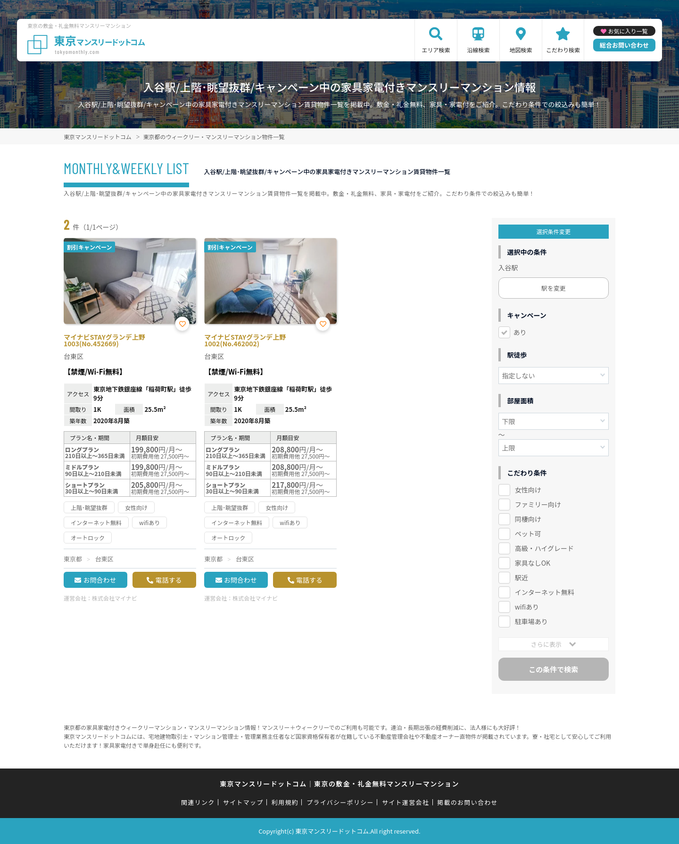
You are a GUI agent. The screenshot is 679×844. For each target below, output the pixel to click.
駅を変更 (553, 288)
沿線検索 (478, 50)
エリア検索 (436, 50)
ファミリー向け (538, 504)
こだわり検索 (563, 50)
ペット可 (528, 533)
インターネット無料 (544, 592)
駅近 (521, 577)
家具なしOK (532, 563)
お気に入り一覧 (627, 31)
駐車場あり (531, 621)
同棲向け (528, 519)
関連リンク (198, 802)
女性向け (528, 489)
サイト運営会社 (405, 802)
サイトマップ (243, 802)
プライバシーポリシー (340, 802)
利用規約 (285, 802)
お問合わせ (99, 580)
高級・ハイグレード (544, 548)
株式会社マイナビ (114, 598)
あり (520, 332)
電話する (168, 580)
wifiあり (527, 606)
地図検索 (520, 50)
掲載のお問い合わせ (467, 802)
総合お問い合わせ (624, 45)
